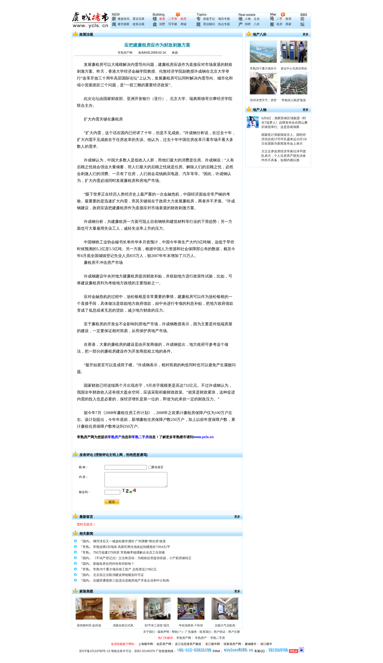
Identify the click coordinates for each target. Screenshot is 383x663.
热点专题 (224, 24)
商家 (288, 24)
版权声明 (163, 631)
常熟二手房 (140, 437)
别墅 (162, 24)
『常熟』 (85, 547)
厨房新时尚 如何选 (89, 625)
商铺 (183, 24)
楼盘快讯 (123, 18)
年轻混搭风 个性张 (191, 625)
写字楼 (172, 24)
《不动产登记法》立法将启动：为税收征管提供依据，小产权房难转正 (142, 558)
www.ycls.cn (203, 437)
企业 (257, 18)
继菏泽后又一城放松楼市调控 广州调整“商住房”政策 (129, 541)
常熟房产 (114, 437)
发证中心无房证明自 (294, 68)
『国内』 (85, 541)
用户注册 (234, 631)
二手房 (172, 18)
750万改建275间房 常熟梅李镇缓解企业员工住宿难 (129, 552)
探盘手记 (209, 18)
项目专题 (224, 18)
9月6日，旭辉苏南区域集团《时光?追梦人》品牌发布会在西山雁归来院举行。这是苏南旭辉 (284, 122)
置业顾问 (209, 24)
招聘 (248, 24)
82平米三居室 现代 (157, 625)
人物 (248, 18)
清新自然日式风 (123, 625)
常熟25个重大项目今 (263, 68)
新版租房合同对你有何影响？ (113, 563)
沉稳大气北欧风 (225, 625)
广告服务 (191, 631)
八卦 (257, 24)
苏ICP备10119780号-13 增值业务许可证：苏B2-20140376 (117, 651)
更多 (237, 516)
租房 (183, 18)
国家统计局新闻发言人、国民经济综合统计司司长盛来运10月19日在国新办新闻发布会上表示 (284, 139)
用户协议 (219, 631)
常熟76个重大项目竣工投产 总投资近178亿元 (125, 569)
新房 (162, 18)
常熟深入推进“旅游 (294, 100)
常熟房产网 (125, 52)
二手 (279, 18)
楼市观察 (123, 24)
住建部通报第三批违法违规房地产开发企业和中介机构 (131, 580)
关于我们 (149, 631)
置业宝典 (138, 18)
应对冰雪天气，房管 (263, 100)
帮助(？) (177, 631)
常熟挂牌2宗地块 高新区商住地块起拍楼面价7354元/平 (131, 547)
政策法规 (138, 24)
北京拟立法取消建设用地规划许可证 (118, 575)
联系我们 (205, 631)
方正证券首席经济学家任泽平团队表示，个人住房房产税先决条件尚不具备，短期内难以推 (283, 155)
